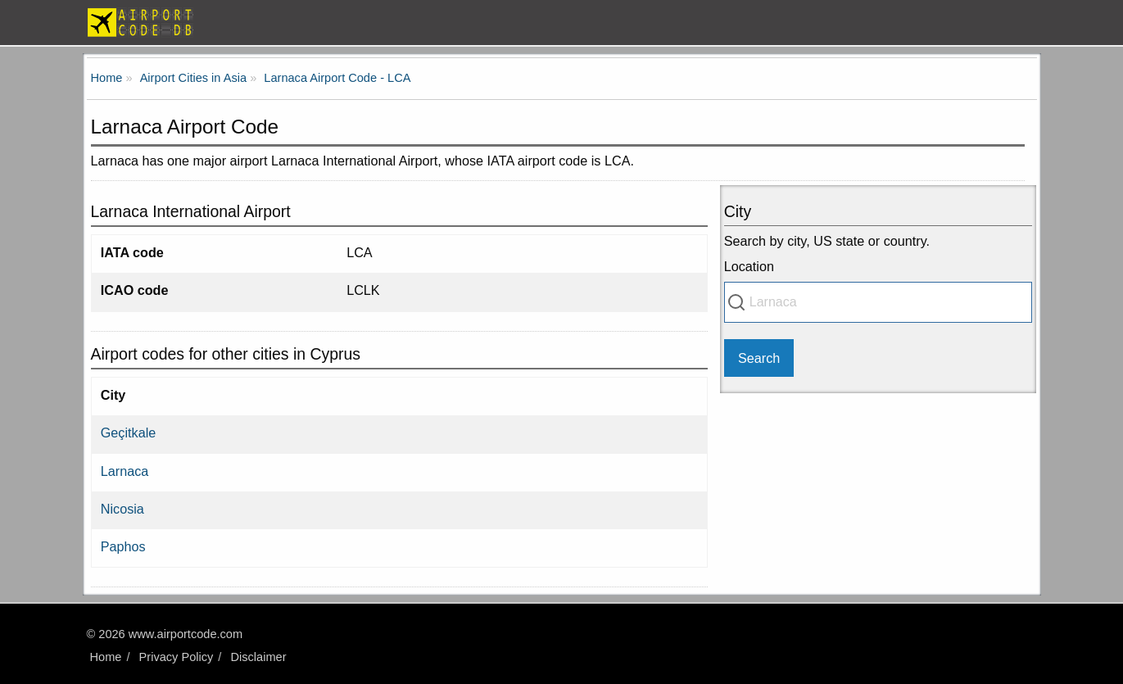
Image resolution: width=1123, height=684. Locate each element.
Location (749, 266)
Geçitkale (128, 432)
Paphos (123, 546)
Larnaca (125, 471)
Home (106, 657)
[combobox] (878, 302)
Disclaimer (258, 657)
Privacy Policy (176, 657)
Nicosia (122, 508)
